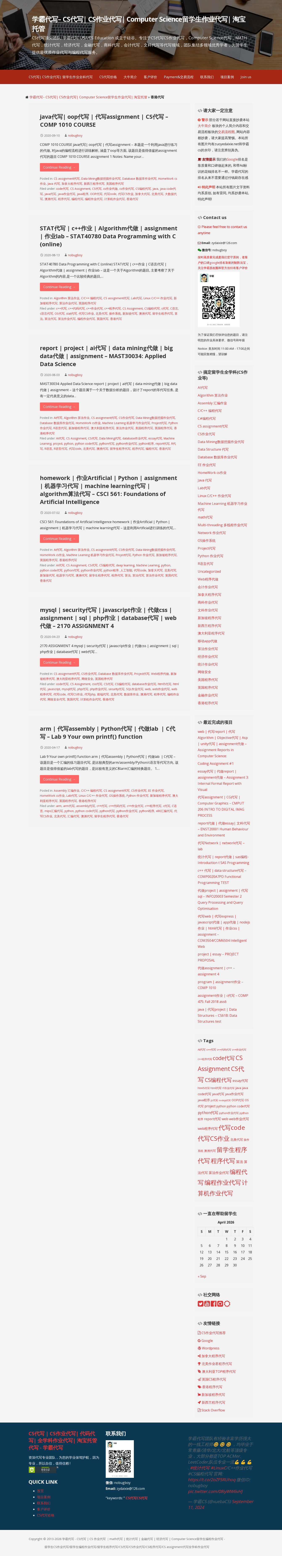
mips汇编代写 (54, 811)
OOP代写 (96, 194)
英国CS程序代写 (212, 1379)
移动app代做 (207, 641)
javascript (53, 689)
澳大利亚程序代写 (102, 428)
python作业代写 (126, 444)
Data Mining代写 (110, 438)
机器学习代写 (65, 575)
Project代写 (159, 423)
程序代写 (64, 199)
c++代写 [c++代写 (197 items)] (211, 1049)
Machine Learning (147, 565)
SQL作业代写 (134, 689)
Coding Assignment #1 (216, 763)
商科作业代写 (208, 602)
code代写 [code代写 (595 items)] (224, 1058)
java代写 (50, 194)
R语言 (48, 449)
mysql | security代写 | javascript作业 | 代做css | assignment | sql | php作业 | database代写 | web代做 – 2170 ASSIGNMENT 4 (108, 618)
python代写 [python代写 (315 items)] (208, 1112)
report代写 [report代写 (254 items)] (212, 1119)
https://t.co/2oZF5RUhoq (211, 1479)
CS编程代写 (143, 189)
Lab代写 (136, 298)
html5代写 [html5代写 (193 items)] (204, 1088)
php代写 (82, 689)
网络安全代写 (56, 699)
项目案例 (227, 77)
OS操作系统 (117, 796)
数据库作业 (131, 694)
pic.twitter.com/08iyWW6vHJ (215, 1491)
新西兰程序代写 (94, 184)
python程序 (146, 444)
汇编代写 (73, 816)
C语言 (174, 308)
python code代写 (86, 444)
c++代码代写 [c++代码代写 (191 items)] (224, 1049)
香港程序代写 (68, 560)
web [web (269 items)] (225, 1119)
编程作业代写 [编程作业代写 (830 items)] (222, 1182)
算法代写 (50, 319)
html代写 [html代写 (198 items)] (216, 1088)
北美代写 (157, 194)
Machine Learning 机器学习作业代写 (126, 423)
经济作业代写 (208, 656)
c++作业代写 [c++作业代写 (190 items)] (239, 1049)
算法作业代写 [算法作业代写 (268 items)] (219, 1172)
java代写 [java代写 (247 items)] (218, 1094)
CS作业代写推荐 (212, 1333)
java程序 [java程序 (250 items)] (204, 1100)
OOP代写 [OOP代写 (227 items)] (238, 1100)
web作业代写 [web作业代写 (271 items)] (239, 1119)
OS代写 (60, 313)
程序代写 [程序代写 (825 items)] (223, 1160)
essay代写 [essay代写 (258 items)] (240, 1080)
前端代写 (103, 694)
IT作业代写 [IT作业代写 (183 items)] (228, 1088)
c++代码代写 (76, 308)
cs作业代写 (126, 189)
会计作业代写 (208, 587)
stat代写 (71, 313)
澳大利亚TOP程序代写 (217, 1371)
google (214, 263)
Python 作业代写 (143, 555)
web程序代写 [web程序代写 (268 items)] (208, 1128)
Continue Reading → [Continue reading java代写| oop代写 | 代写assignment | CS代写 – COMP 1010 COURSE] (59, 167)
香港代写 (132, 199)
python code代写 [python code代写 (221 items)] (238, 1106)
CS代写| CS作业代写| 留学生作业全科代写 (61, 77)
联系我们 (207, 77)
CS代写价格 (108, 77)
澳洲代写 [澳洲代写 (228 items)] (210, 1151)
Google (232, 159)
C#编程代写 (207, 418)
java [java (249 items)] (238, 1088)
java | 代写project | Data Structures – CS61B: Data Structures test (217, 1015)
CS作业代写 (126, 418)
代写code (110, 194)
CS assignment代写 (67, 179)
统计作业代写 (208, 664)
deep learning (125, 565)
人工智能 (126, 570)
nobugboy (75, 135)
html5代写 (164, 684)
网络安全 (87, 679)
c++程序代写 (112, 308)
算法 (128, 575)
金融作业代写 (208, 695)
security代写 (116, 689)
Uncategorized (209, 571)
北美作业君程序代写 (215, 1363)
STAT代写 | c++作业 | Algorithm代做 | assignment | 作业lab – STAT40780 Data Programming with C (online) (108, 236)
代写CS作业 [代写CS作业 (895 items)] (213, 1138)
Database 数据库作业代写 (139, 179)
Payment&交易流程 (179, 77)
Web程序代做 (160, 674)
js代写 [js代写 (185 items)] (214, 1100)
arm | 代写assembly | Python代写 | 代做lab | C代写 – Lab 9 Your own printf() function (107, 732)
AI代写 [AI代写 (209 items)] (202, 1049)
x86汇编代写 (164, 811)
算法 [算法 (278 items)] (239, 1161)
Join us (246, 77)
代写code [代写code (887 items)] (232, 1127)
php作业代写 (98, 689)
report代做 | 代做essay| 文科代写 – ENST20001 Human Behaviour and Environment (224, 829)
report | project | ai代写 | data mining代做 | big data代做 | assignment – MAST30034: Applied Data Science (106, 356)
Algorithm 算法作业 (66, 298)
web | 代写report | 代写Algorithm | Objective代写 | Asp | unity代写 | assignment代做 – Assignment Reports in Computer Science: (223, 743)
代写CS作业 (125, 194)
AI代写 (58, 418)
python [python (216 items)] (221, 1106)
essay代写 (155, 438)
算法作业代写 (68, 303)
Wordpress (208, 1348)
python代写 (106, 444)
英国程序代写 (87, 303)
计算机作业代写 (114, 199)
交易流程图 (226, 131)
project (57, 444)
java (155, 189)
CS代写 (96, 189)
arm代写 (69, 806)
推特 (230, 268)
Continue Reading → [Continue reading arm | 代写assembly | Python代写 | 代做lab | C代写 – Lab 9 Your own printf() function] (59, 779)
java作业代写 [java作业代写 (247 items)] (234, 1094)
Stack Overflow (211, 1410)
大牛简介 (130, 77)
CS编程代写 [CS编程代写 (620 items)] (218, 1079)
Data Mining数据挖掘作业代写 (101, 179)
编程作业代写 (94, 199)
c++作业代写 (94, 308)
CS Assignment (80, 189)
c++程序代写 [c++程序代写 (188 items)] (205, 1059)
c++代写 (61, 308)
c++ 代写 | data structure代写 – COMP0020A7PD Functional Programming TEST (222, 876)
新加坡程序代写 (79, 428)
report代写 (162, 444)
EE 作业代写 (156, 791)
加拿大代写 (142, 194)
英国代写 (102, 319)
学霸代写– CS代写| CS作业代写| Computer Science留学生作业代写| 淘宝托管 (88, 97)
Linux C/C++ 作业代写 (158, 298)
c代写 (165, 308)
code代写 (62, 189)
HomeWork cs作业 (88, 423)
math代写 (205, 517)
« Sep (202, 1276)
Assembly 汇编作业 (66, 791)
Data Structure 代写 (213, 449)
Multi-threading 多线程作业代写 (222, 525)
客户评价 (150, 77)
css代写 (97, 684)
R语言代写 (60, 428)
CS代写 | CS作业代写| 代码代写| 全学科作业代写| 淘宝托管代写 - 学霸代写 (63, 1440)
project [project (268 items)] (210, 1106)
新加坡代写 (130, 313)
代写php (89, 694)
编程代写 (77, 199)
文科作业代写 (208, 610)
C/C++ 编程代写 (91, 298)
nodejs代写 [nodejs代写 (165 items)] (225, 1100)
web (148, 689)
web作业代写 (161, 689)
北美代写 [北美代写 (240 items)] (236, 1139)
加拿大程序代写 (72, 184)
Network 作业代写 (212, 532)
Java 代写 (53, 184)
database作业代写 (135, 438)
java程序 (82, 194)
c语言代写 (46, 313)
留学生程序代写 (162, 313)
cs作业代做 (110, 189)
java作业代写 (66, 194)
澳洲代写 (50, 199)
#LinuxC (218, 1468)
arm (59, 806)
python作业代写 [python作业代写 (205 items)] (229, 1113)
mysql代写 (69, 689)
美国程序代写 (115, 184)
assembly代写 (85, 806)
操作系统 (115, 313)
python (68, 444)
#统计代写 (200, 1468)
